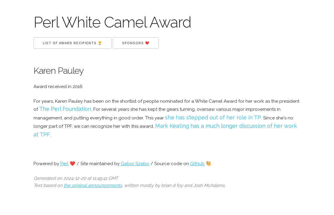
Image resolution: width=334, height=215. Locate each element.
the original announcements (93, 185)
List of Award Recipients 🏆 (72, 43)
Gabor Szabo (135, 163)
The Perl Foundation (65, 109)
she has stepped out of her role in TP (213, 117)
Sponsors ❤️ (136, 43)
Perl (64, 163)
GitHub (197, 163)
